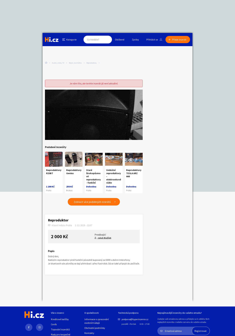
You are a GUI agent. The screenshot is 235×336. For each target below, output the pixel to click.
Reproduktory (91, 63)
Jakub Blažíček (104, 238)
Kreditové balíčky (60, 319)
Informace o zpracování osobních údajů (96, 321)
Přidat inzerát (179, 39)
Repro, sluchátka (75, 63)
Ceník (54, 324)
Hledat (106, 39)
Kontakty (89, 333)
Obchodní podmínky (94, 327)
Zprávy (135, 39)
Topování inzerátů (60, 329)
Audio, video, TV (58, 63)
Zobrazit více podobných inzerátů (92, 202)
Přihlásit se (152, 39)
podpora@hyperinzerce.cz (135, 319)
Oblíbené (119, 39)
